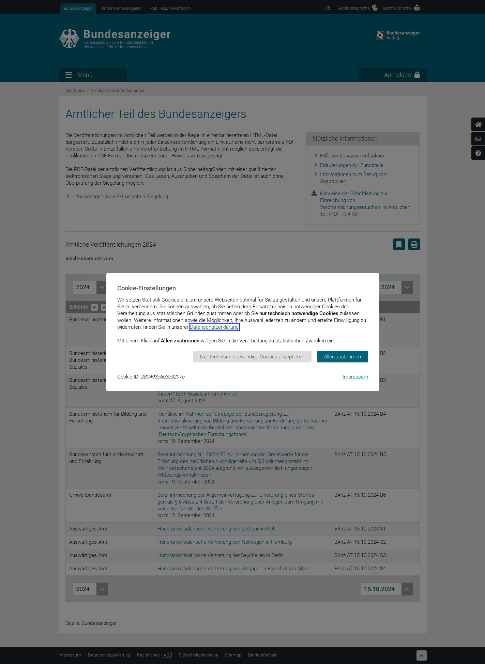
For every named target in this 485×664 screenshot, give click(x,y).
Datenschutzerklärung (214, 327)
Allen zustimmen (342, 356)
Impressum (355, 377)
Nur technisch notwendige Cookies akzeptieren (252, 356)
